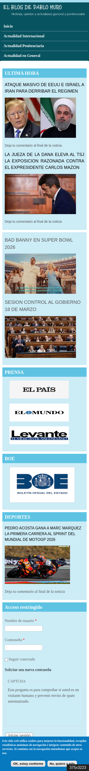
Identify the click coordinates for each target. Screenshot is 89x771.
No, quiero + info (62, 763)
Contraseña (15, 640)
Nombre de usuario (21, 621)
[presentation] (44, 713)
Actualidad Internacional (24, 36)
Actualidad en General (22, 56)
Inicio (8, 26)
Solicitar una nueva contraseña (28, 670)
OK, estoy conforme (28, 763)
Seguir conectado (22, 659)
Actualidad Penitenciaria (24, 46)
